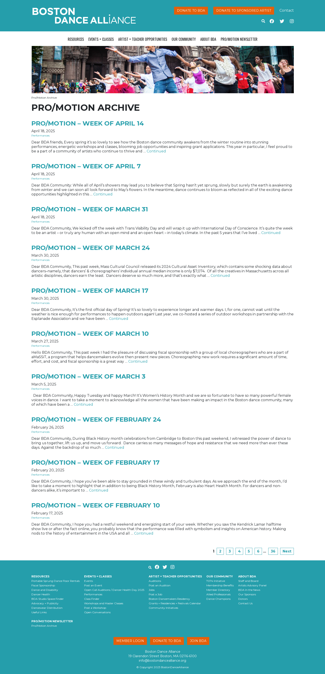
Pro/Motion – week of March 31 (89, 209)
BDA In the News (249, 590)
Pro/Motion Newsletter (239, 39)
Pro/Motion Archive (44, 625)
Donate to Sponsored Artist (243, 11)
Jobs (152, 590)
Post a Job (155, 594)
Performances (40, 135)
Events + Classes (101, 39)
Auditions (155, 581)
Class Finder (91, 598)
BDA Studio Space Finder (47, 598)
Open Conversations (97, 612)
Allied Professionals (218, 594)
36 (273, 551)
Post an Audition (159, 585)
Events (88, 581)
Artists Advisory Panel (252, 585)
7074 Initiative (215, 581)
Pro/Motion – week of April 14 (87, 123)
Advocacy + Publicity (45, 603)
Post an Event (93, 585)
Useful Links (39, 612)
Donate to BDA (191, 11)
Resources (76, 39)
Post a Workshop (95, 607)
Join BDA (198, 641)
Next (287, 551)
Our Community (184, 39)
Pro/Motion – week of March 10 (90, 333)
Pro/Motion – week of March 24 (90, 247)
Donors (243, 598)
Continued (156, 151)
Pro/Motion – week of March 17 (89, 290)
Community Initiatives (163, 607)
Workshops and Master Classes (103, 603)
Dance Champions (218, 598)
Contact (286, 10)
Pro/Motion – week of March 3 (88, 376)
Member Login (130, 641)
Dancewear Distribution (47, 607)
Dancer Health (40, 594)
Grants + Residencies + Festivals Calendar (175, 603)
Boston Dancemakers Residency (169, 598)
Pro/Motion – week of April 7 (86, 166)
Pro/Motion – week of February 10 (95, 505)
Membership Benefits (220, 585)
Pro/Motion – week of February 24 (96, 419)
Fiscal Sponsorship (43, 585)
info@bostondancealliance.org (162, 661)
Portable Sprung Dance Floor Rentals (55, 581)
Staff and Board (248, 581)
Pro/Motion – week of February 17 (95, 462)
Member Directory (218, 590)
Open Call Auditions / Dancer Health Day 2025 (114, 590)
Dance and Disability (44, 590)
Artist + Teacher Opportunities (142, 39)
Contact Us (245, 603)
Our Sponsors (247, 594)
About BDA (208, 39)
